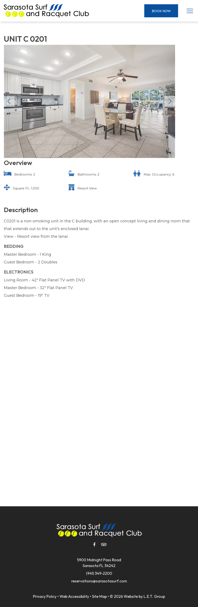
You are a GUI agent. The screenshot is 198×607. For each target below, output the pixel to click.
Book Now (161, 11)
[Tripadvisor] (104, 544)
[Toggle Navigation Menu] (190, 11)
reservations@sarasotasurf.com (99, 581)
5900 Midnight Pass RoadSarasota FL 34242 (99, 562)
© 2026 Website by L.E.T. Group (137, 596)
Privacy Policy (45, 596)
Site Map (99, 596)
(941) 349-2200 (99, 573)
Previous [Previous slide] (9, 101)
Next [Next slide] (169, 101)
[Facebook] (94, 544)
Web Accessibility (74, 596)
